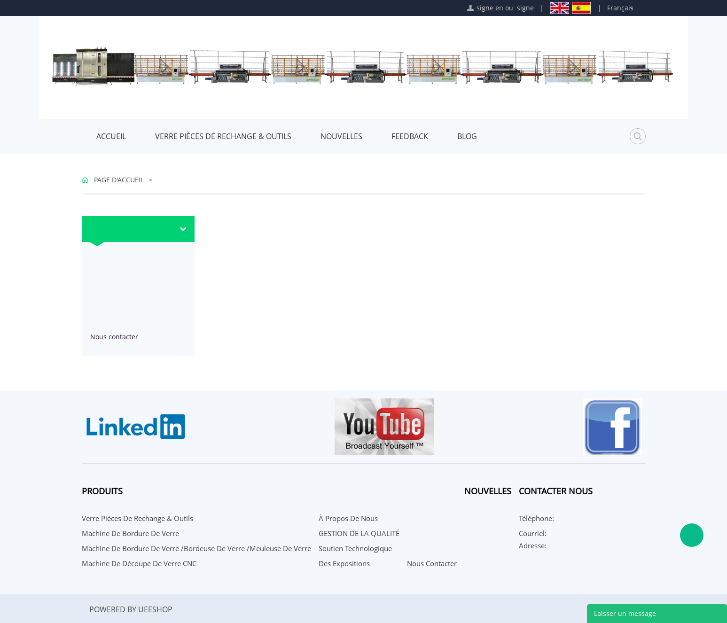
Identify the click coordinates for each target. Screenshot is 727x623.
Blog (467, 136)
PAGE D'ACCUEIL (119, 179)
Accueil (111, 136)
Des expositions (344, 563)
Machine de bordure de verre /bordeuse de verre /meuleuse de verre (196, 548)
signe (525, 7)
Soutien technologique (355, 548)
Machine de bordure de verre (130, 533)
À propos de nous (348, 518)
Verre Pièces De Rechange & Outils (223, 136)
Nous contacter (114, 336)
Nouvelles (341, 136)
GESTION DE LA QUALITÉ (359, 533)
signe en (490, 7)
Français (620, 7)
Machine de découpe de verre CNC (139, 563)
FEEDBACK (409, 136)
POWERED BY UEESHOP (130, 609)
